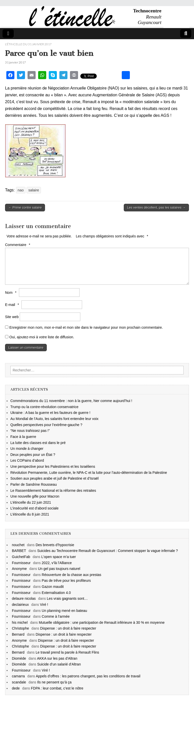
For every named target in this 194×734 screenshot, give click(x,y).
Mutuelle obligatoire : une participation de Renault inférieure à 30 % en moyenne (101, 622)
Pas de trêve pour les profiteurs (66, 581)
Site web (12, 317)
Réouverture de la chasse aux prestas (71, 575)
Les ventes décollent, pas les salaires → (156, 207)
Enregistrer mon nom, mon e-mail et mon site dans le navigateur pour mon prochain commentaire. (86, 327)
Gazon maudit (53, 587)
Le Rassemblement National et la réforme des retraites (53, 490)
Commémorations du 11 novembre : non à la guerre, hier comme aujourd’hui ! (71, 401)
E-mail (12, 305)
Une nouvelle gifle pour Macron (34, 496)
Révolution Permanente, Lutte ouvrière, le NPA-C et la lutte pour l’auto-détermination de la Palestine (88, 473)
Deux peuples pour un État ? (32, 455)
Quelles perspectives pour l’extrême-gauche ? (46, 425)
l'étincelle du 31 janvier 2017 (28, 44)
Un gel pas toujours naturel (59, 569)
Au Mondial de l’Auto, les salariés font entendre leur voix (54, 419)
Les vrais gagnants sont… (67, 598)
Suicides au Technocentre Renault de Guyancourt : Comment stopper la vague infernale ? (107, 551)
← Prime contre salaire (25, 207)
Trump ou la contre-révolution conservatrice (44, 407)
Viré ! (44, 605)
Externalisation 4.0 (56, 593)
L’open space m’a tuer (58, 557)
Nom (11, 293)
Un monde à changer (26, 449)
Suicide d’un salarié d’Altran (59, 664)
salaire (33, 190)
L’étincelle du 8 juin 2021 (29, 514)
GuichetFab (21, 557)
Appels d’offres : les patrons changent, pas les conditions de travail (88, 676)
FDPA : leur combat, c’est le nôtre (57, 688)
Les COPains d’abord (27, 460)
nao (21, 190)
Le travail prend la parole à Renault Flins (67, 652)
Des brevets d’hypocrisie (55, 545)
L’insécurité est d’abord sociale (34, 508)
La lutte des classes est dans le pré (38, 443)
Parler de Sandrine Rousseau (33, 484)
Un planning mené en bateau (64, 611)
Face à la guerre (23, 437)
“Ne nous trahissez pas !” (30, 431)
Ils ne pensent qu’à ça (54, 682)
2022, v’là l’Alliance (57, 563)
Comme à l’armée (55, 616)
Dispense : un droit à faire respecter (68, 628)
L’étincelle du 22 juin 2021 (30, 502)
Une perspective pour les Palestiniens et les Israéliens (52, 466)
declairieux (20, 605)
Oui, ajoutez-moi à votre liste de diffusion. (39, 337)
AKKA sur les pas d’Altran (57, 658)
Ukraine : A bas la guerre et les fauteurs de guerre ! (50, 413)
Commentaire (18, 245)
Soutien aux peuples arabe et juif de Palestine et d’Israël (54, 478)
